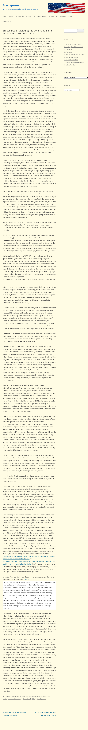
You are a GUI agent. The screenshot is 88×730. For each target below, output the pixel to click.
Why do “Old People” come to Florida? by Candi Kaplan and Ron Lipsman (73, 46)
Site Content (7, 21)
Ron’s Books (53, 16)
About (11, 16)
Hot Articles (30, 16)
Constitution (23, 696)
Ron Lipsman (12, 5)
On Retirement (68, 52)
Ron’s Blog (20, 16)
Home (4, 16)
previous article (29, 579)
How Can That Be (69, 65)
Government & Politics (34, 696)
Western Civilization (14, 699)
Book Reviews (42, 16)
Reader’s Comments (66, 16)
